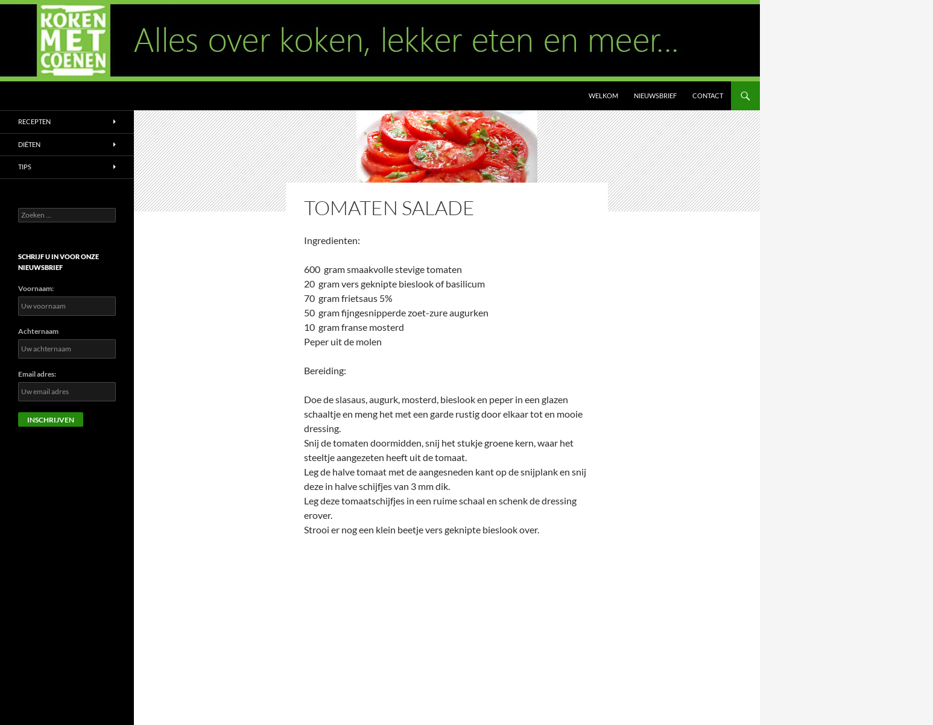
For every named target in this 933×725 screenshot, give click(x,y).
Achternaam (38, 331)
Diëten (29, 144)
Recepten (34, 121)
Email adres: (37, 373)
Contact (707, 95)
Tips (24, 167)
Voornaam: (36, 288)
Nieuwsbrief (655, 95)
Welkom (603, 95)
